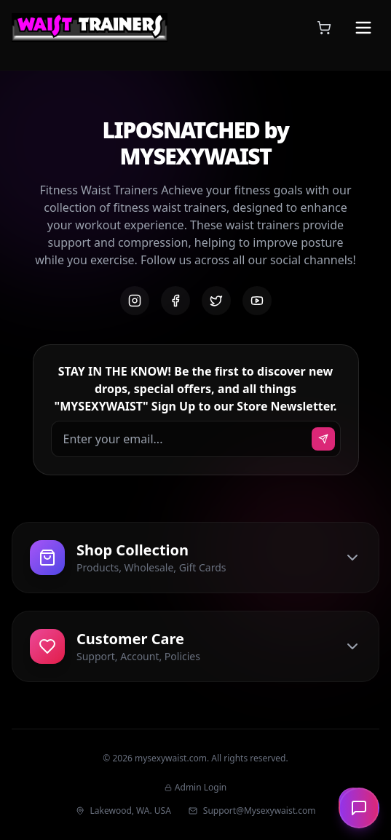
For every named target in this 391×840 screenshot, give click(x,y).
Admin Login (195, 787)
